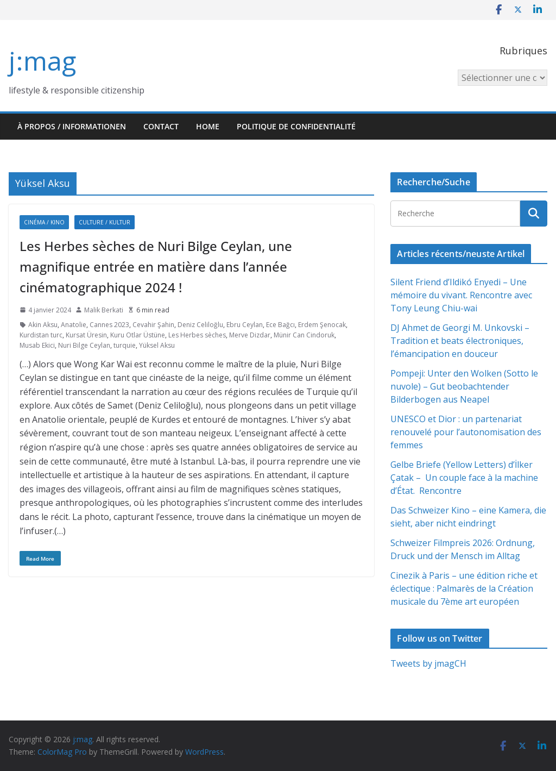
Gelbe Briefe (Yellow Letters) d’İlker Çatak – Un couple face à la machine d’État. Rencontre (464, 478)
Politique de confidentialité (296, 126)
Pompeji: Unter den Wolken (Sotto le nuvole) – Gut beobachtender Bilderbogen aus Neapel (464, 386)
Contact (161, 126)
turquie (124, 345)
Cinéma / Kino (44, 222)
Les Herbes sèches (197, 335)
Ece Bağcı (280, 324)
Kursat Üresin (86, 335)
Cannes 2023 (109, 324)
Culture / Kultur (104, 222)
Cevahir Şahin (153, 324)
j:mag (42, 60)
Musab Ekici (37, 345)
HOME (207, 126)
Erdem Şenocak (322, 324)
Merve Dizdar (249, 335)
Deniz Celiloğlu (200, 324)
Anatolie (73, 324)
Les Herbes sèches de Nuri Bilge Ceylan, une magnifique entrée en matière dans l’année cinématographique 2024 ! (156, 267)
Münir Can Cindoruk (304, 335)
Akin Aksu (43, 324)
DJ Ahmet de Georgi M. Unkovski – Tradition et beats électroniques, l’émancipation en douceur (459, 341)
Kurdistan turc (41, 335)
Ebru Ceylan (244, 324)
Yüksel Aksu (157, 345)
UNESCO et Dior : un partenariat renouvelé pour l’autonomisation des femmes (465, 432)
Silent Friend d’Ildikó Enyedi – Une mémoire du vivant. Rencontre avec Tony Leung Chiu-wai (461, 295)
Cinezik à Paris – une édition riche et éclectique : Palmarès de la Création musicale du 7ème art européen (464, 588)
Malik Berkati (103, 310)
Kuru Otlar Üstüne (137, 335)
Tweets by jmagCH (428, 663)
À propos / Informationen (71, 126)
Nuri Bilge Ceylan (84, 345)
